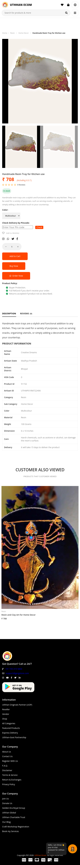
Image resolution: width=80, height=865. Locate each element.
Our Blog (6, 822)
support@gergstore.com (17, 673)
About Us (6, 751)
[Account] (75, 5)
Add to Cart (15, 256)
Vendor (5, 714)
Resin (12, 33)
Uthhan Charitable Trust (13, 817)
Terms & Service (10, 775)
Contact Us (7, 756)
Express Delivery (10, 732)
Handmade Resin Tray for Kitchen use (48, 33)
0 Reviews (21, 185)
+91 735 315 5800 (13, 668)
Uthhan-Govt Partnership (14, 737)
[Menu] (75, 13)
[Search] (66, 13)
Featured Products (11, 728)
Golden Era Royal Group (13, 808)
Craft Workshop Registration (15, 826)
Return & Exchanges (11, 779)
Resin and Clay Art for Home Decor (18, 614)
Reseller (6, 709)
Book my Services (10, 831)
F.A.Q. (5, 765)
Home (4, 33)
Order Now (16, 275)
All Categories (8, 723)
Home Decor (23, 33)
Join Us (5, 798)
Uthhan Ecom (40, 855)
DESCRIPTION (9, 313)
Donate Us (7, 803)
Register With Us (10, 761)
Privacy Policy (8, 784)
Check (39, 227)
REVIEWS (26, 313)
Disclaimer (7, 770)
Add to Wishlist (12, 233)
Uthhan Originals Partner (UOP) (17, 704)
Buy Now (14, 266)
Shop (4, 718)
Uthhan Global (9, 812)
